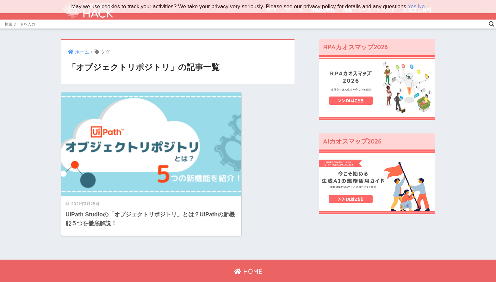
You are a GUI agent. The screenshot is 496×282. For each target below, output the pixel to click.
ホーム (185, 263)
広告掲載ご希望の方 (296, 263)
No (421, 6)
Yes (411, 6)
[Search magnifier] (491, 24)
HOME (248, 250)
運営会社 (207, 263)
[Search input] (245, 24)
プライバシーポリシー (246, 263)
